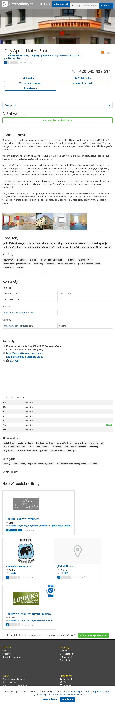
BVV (31, 446)
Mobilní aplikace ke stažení (14, 679)
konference (42, 446)
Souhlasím (67, 699)
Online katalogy (67, 653)
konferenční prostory (75, 446)
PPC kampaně (66, 657)
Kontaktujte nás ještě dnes (57, 120)
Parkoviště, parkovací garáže (71, 463)
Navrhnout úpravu (30, 83)
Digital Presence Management (15, 685)
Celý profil (10, 105)
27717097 (15, 360)
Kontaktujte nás (83, 83)
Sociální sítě (65, 660)
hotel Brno (9, 443)
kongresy (56, 446)
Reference (6, 653)
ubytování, (9, 450)
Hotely (11, 55)
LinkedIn (65, 685)
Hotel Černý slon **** (19, 566)
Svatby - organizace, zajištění (55, 525)
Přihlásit (44, 4)
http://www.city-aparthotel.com (18, 325)
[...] (87, 6)
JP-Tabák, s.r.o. (66, 566)
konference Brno (44, 443)
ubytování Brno (25, 443)
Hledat (106, 5)
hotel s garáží (96, 443)
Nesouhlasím (50, 699)
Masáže (16, 58)
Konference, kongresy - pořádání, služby (37, 55)
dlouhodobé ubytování (15, 446)
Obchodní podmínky (11, 657)
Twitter (65, 682)
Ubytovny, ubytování (28, 525)
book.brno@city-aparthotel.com (19, 312)
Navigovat (30, 88)
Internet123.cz (66, 650)
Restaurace (23, 620)
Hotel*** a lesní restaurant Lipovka (28, 614)
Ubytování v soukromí (41, 620)
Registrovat (61, 4)
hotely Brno (80, 443)
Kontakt (5, 650)
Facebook (66, 679)
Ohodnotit (30, 78)
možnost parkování (27, 450)
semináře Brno (64, 443)
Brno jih (72, 450)
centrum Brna (57, 450)
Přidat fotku (83, 78)
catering (94, 446)
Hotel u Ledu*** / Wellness (22, 519)
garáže (43, 450)
